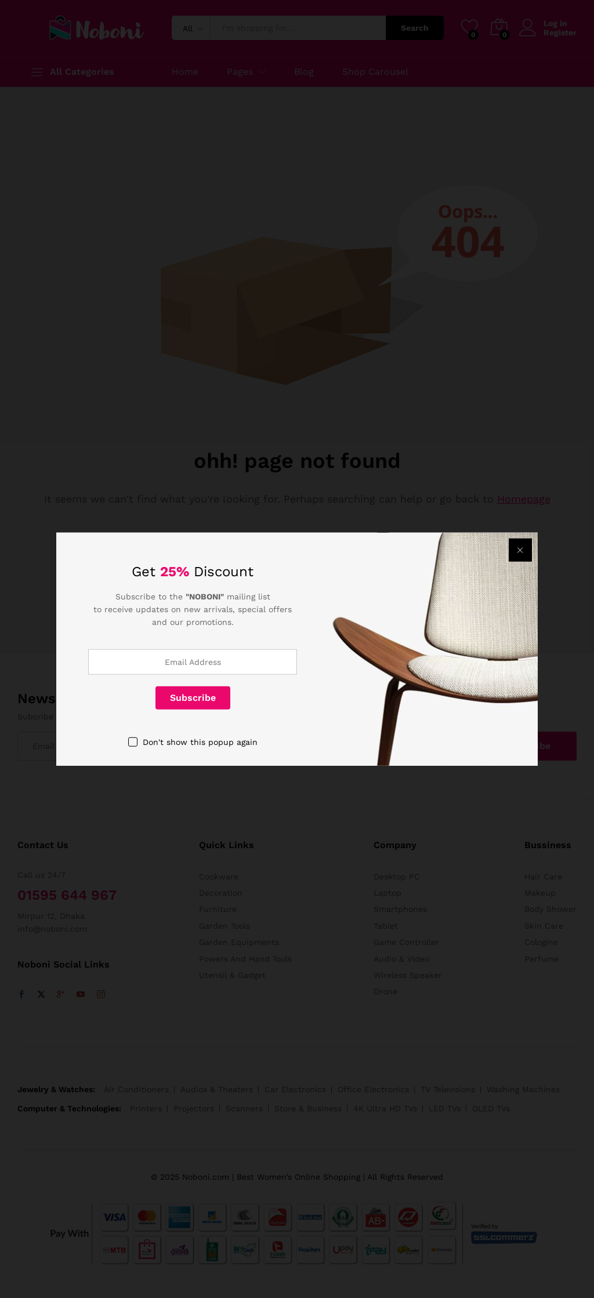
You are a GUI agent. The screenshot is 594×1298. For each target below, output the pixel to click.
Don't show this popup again (200, 741)
